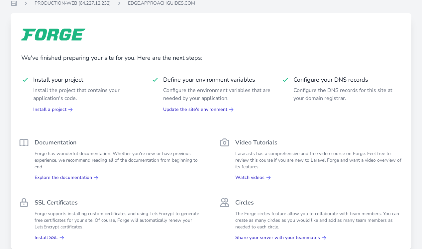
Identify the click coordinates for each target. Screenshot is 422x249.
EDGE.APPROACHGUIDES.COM (161, 3)
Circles (244, 203)
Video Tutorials (256, 142)
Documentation (55, 142)
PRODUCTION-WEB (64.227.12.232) (73, 3)
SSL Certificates (56, 203)
